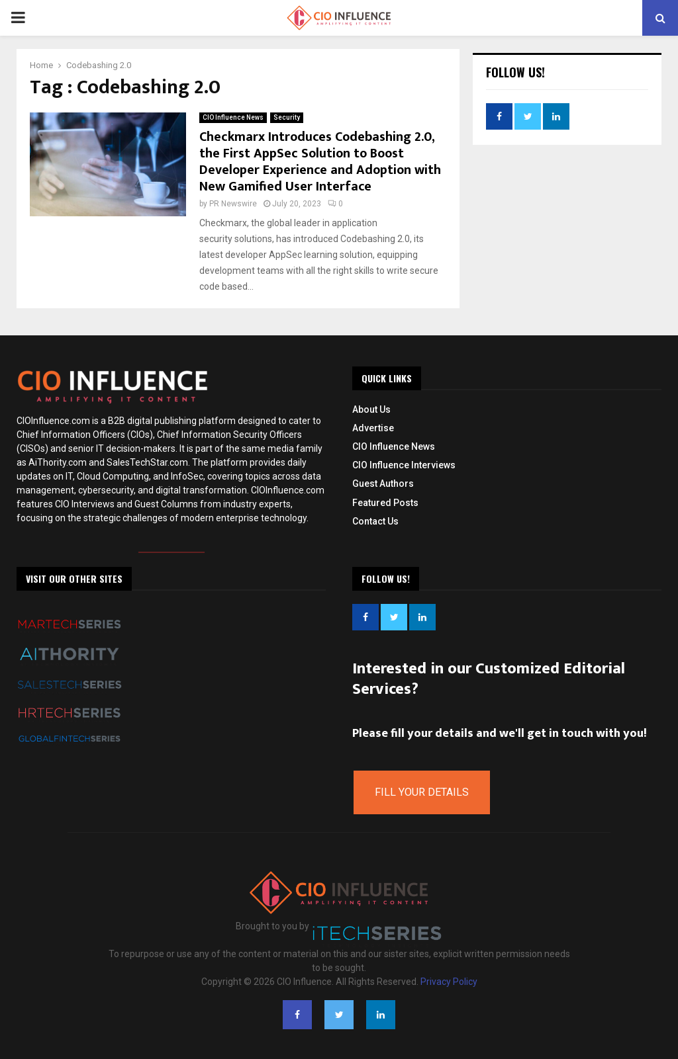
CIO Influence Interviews (404, 465)
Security (286, 117)
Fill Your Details (422, 792)
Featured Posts (385, 502)
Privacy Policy (448, 981)
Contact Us (375, 521)
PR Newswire (233, 203)
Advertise (373, 428)
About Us (371, 409)
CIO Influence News (233, 117)
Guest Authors (383, 483)
